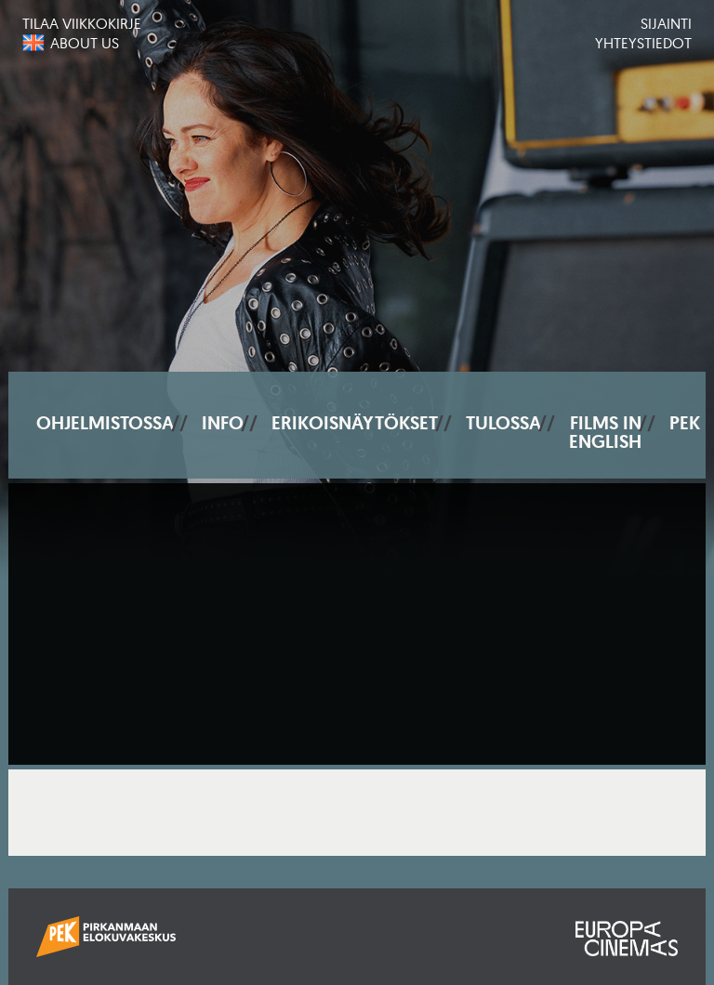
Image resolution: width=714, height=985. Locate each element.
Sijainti (666, 23)
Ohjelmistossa (105, 423)
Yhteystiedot (643, 42)
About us (84, 42)
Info (223, 423)
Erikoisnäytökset (354, 423)
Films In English (605, 432)
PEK (684, 423)
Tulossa (503, 423)
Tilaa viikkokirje (81, 23)
